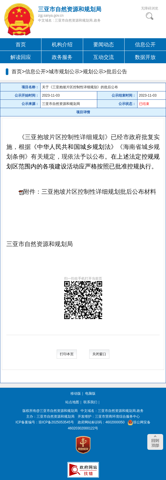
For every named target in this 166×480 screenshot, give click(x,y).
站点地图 (72, 402)
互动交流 (103, 57)
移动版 (75, 393)
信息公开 (145, 44)
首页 (21, 44)
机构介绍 (62, 44)
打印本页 (67, 354)
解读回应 (20, 57)
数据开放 (145, 57)
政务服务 (62, 57)
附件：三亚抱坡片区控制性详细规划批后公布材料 (89, 191)
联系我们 (90, 402)
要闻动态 (103, 44)
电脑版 (90, 393)
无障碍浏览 (149, 8)
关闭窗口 (99, 354)
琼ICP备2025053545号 (56, 422)
